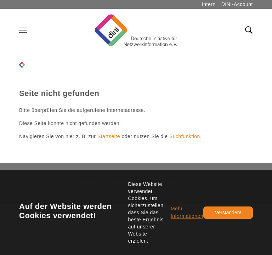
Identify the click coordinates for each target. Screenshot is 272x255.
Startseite (108, 136)
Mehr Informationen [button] (187, 212)
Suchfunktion (184, 136)
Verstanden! (228, 212)
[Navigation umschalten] (23, 30)
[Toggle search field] (249, 30)
